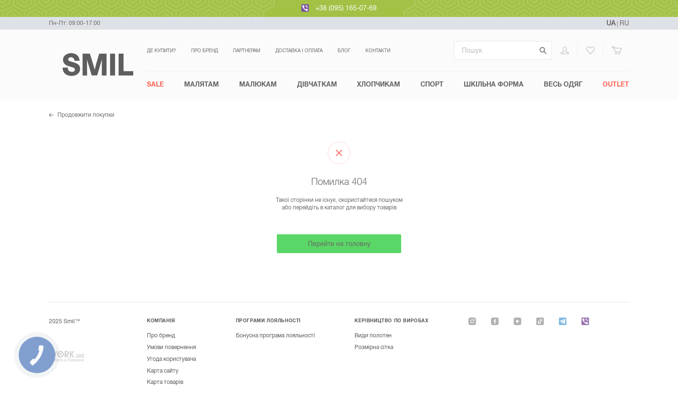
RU (624, 23)
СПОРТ (432, 84)
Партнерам (246, 50)
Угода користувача (171, 359)
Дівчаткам (317, 84)
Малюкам (258, 84)
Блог (344, 50)
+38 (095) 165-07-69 (346, 8)
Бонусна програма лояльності (275, 335)
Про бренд (204, 50)
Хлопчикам (378, 84)
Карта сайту (162, 370)
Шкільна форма (494, 84)
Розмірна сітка (374, 347)
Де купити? (161, 50)
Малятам (201, 84)
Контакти (377, 50)
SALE (155, 84)
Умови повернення (171, 347)
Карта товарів (165, 382)
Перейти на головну (339, 243)
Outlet (616, 84)
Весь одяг (563, 84)
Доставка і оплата (299, 50)
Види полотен (373, 335)
